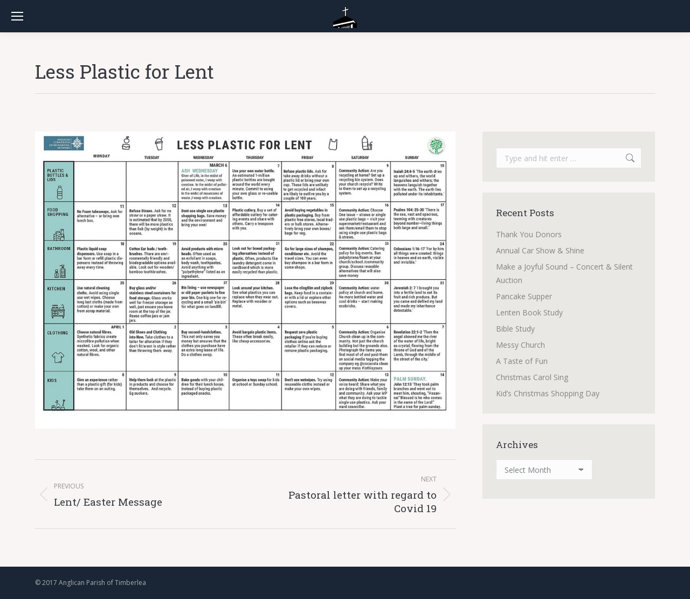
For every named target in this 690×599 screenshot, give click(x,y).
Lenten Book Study (529, 312)
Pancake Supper (524, 296)
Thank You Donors (529, 234)
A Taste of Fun (522, 361)
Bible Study (515, 328)
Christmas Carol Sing (532, 377)
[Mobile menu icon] (17, 16)
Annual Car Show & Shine (540, 250)
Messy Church (520, 345)
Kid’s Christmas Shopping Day (547, 393)
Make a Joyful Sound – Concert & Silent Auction (564, 273)
